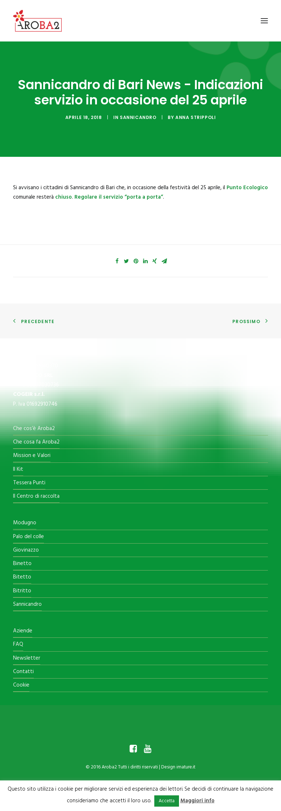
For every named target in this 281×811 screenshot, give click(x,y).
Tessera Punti (29, 482)
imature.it (185, 767)
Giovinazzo (26, 550)
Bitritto (22, 591)
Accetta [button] (167, 801)
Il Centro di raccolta (36, 496)
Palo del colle (28, 536)
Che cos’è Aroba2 (34, 428)
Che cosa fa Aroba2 (36, 442)
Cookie (21, 685)
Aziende (22, 631)
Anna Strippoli (195, 117)
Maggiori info (197, 800)
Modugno (24, 522)
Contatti (23, 671)
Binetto (22, 563)
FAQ (18, 644)
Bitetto (22, 577)
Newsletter (26, 658)
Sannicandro (138, 117)
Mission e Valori (31, 455)
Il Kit (18, 469)
